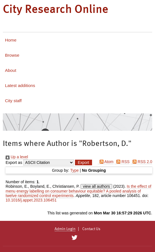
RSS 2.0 (141, 161)
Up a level (17, 157)
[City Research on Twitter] (74, 238)
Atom (106, 161)
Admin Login (65, 229)
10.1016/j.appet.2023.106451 (31, 200)
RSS (122, 161)
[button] (83, 162)
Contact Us (91, 229)
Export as (14, 162)
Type (74, 170)
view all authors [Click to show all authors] (96, 186)
